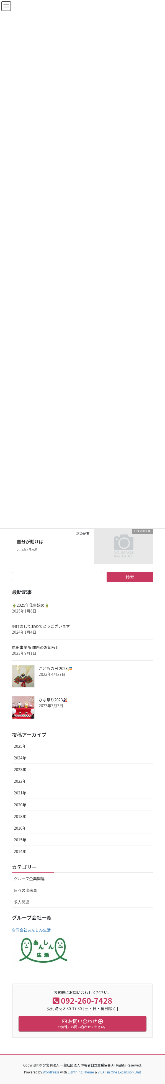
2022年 (20, 781)
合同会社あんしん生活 (31, 930)
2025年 (20, 746)
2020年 (20, 804)
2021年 (20, 793)
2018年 (20, 816)
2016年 (20, 828)
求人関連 (21, 902)
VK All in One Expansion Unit (119, 1072)
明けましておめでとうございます (41, 626)
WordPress (51, 1072)
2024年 (20, 758)
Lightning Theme (81, 1072)
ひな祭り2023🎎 (53, 699)
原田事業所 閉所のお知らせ (35, 647)
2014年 (20, 851)
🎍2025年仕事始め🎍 (30, 605)
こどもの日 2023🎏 (55, 668)
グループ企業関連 (29, 878)
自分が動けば (30, 541)
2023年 (20, 769)
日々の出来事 (25, 890)
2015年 (20, 839)
